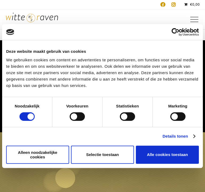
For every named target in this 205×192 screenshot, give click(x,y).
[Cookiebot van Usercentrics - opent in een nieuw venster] (175, 32)
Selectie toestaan (102, 154)
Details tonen (175, 136)
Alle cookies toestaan (167, 154)
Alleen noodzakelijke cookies (37, 154)
